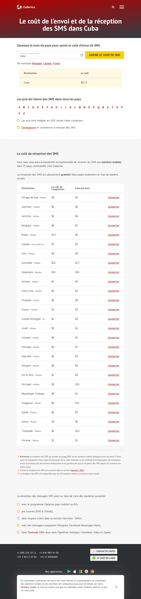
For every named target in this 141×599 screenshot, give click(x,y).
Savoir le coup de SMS (104, 55)
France (56, 63)
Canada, (47, 63)
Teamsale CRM (36, 532)
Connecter (113, 197)
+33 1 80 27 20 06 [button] (27, 556)
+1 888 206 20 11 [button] (26, 552)
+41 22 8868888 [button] (49, 556)
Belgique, (37, 63)
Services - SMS (77, 470)
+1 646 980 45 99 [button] (49, 552)
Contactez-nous (104, 551)
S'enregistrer (29, 127)
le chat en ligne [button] (103, 558)
